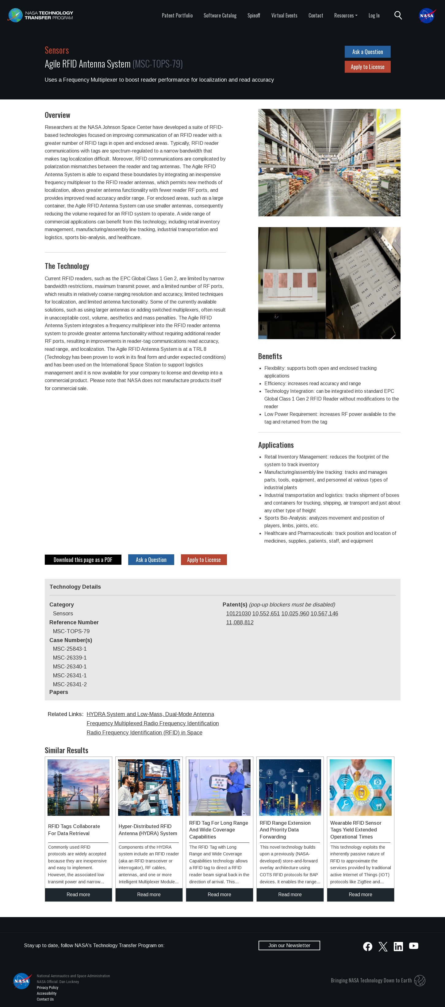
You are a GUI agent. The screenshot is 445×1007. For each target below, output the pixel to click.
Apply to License (368, 67)
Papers (58, 692)
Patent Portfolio (177, 15)
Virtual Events (284, 15)
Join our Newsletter (289, 945)
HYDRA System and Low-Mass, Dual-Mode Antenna (150, 714)
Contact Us (45, 999)
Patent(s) (279, 605)
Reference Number (74, 622)
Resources (344, 15)
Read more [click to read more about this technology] (78, 894)
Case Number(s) (70, 640)
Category (61, 605)
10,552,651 (266, 613)
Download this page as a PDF (83, 560)
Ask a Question (367, 52)
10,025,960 (295, 613)
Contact (316, 15)
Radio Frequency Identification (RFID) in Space (144, 733)
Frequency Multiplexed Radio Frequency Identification (153, 723)
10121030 (238, 613)
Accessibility (46, 993)
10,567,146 (324, 613)
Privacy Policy (47, 987)
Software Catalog (220, 15)
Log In (374, 15)
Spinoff (253, 15)
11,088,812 (240, 622)
